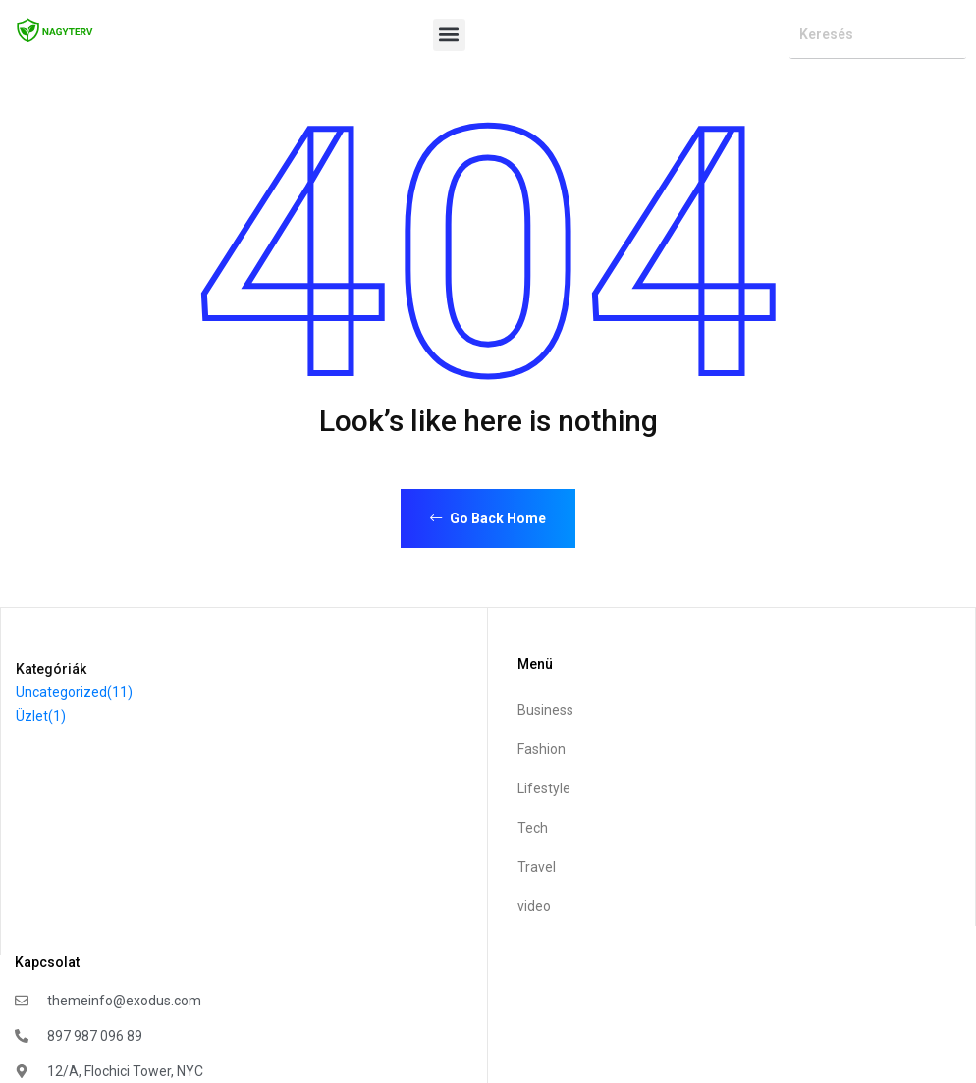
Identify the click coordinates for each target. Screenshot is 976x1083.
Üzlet (41, 716)
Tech (532, 828)
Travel (536, 867)
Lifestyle (543, 788)
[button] (449, 35)
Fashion (541, 749)
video (534, 906)
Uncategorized (74, 692)
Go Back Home (488, 518)
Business (545, 710)
